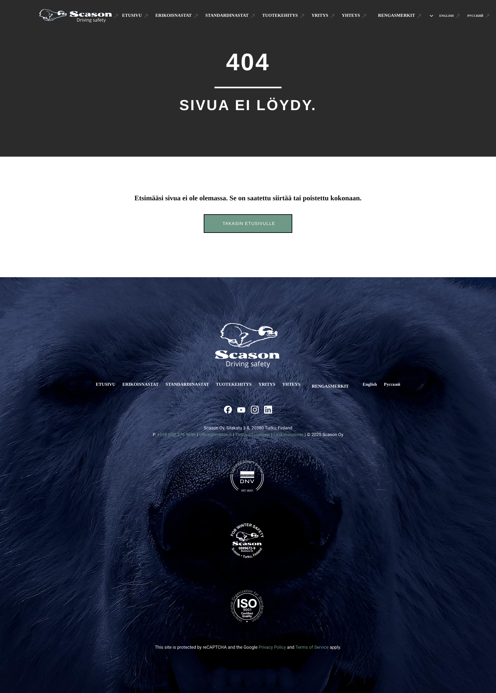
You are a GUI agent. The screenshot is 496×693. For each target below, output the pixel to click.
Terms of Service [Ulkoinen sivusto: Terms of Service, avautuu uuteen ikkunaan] (312, 643)
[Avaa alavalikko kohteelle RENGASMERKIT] (424, 14)
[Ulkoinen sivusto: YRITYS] (323, 14)
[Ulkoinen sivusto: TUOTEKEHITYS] (283, 14)
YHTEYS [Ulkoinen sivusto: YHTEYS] (295, 384)
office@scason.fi (215, 431)
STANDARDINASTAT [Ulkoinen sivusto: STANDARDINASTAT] (191, 384)
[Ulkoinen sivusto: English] (442, 14)
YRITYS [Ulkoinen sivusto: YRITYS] (270, 384)
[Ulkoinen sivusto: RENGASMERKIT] (396, 14)
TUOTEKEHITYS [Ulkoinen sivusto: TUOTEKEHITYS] (237, 384)
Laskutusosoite (288, 431)
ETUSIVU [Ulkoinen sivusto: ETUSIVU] (109, 384)
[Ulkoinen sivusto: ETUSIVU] (135, 14)
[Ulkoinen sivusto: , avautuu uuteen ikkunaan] (228, 406)
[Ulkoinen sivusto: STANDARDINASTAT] (230, 14)
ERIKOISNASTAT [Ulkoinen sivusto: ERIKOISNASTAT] (144, 384)
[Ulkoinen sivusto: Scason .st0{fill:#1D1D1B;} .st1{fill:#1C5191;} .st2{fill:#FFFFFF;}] (79, 14)
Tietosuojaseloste (252, 431)
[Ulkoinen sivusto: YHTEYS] (354, 14)
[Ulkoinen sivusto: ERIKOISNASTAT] (177, 14)
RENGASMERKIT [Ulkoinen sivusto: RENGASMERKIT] (329, 384)
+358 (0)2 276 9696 (176, 431)
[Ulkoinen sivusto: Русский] (471, 14)
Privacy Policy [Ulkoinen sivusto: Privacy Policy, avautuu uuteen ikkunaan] (272, 643)
